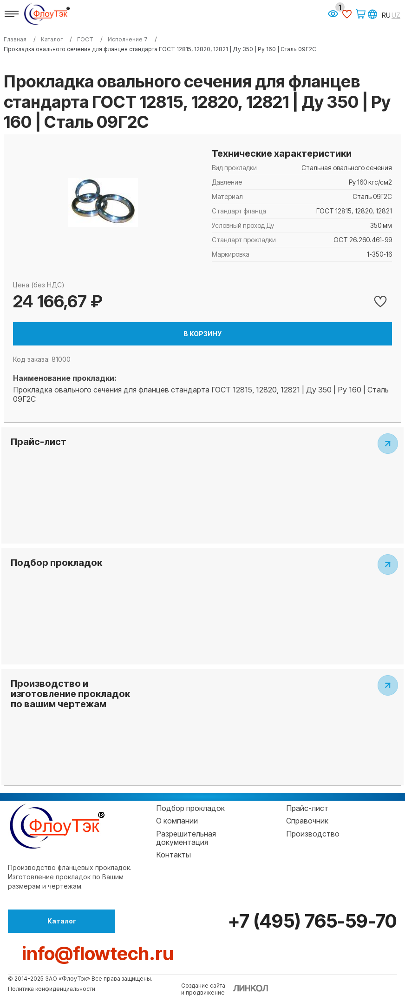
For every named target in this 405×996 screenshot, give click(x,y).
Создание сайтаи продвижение (203, 989)
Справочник (307, 820)
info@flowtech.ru (98, 953)
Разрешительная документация (186, 838)
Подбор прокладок (190, 808)
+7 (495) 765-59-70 (310, 921)
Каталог (59, 921)
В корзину (202, 334)
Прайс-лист (307, 808)
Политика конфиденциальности (51, 988)
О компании (177, 820)
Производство (313, 833)
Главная (15, 39)
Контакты (173, 854)
